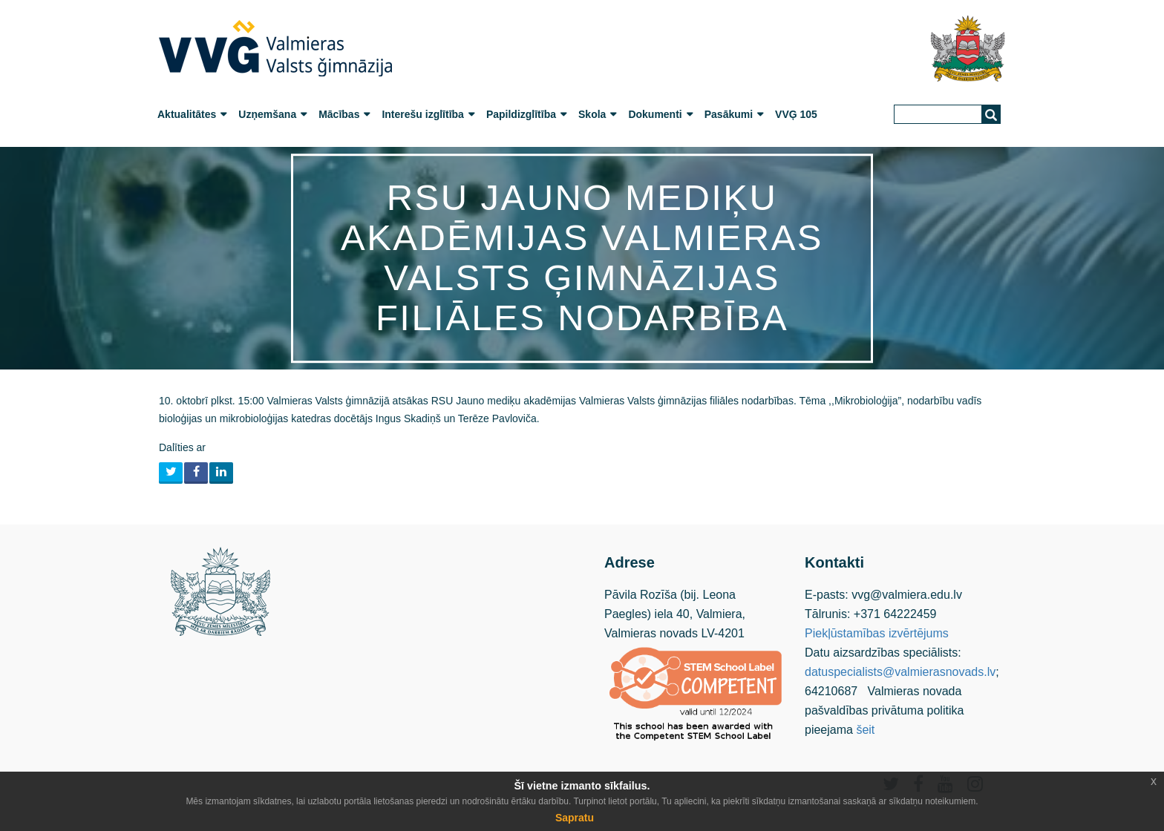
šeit (865, 729)
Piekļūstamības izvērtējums (877, 633)
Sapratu (574, 818)
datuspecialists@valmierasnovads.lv (900, 672)
